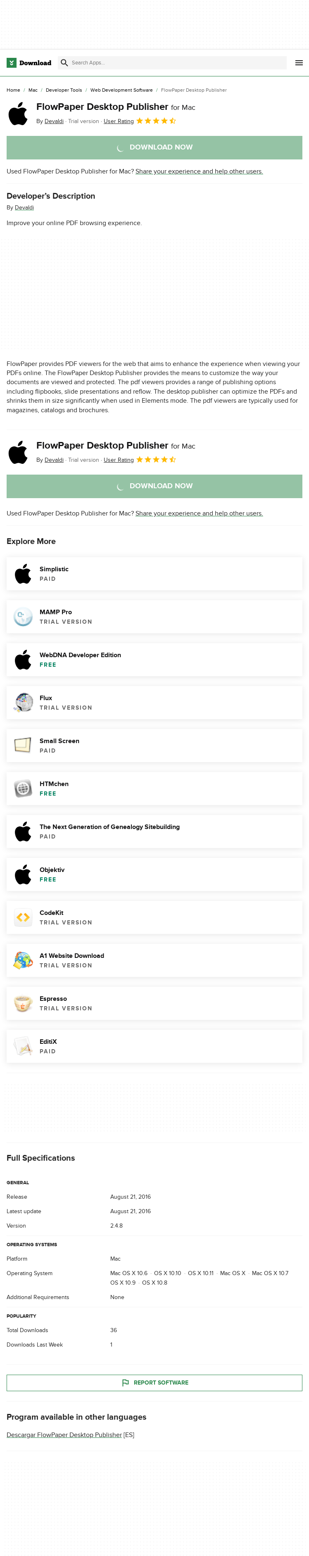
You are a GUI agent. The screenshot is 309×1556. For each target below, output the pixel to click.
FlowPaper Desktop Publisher (115, 107)
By (50, 121)
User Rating (140, 120)
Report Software (154, 1383)
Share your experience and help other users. (199, 171)
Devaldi (24, 207)
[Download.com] (29, 63)
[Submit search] (64, 62)
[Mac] (33, 90)
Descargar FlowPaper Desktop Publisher (64, 1435)
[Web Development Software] (121, 90)
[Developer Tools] (64, 90)
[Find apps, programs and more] (172, 62)
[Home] (13, 90)
